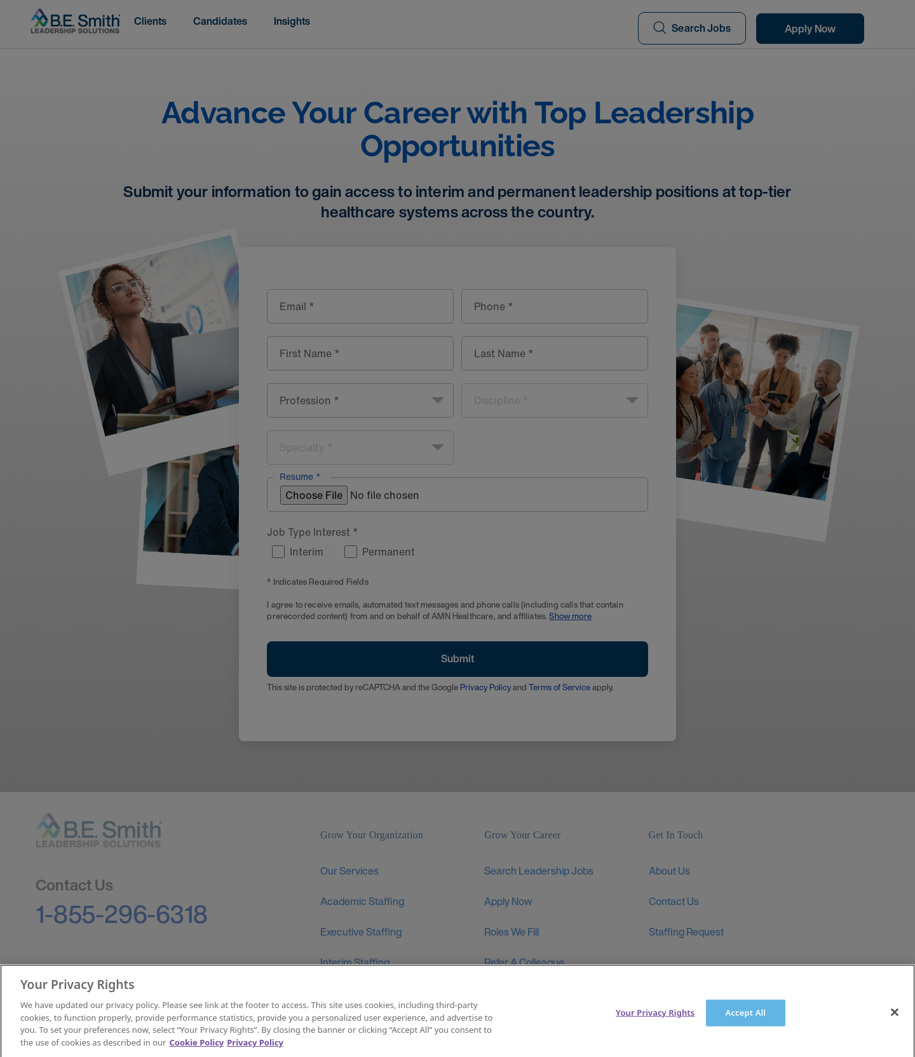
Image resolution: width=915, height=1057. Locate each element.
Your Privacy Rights (655, 1021)
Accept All (746, 1021)
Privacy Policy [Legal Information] (255, 1051)
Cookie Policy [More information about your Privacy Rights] (197, 1051)
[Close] (895, 1021)
